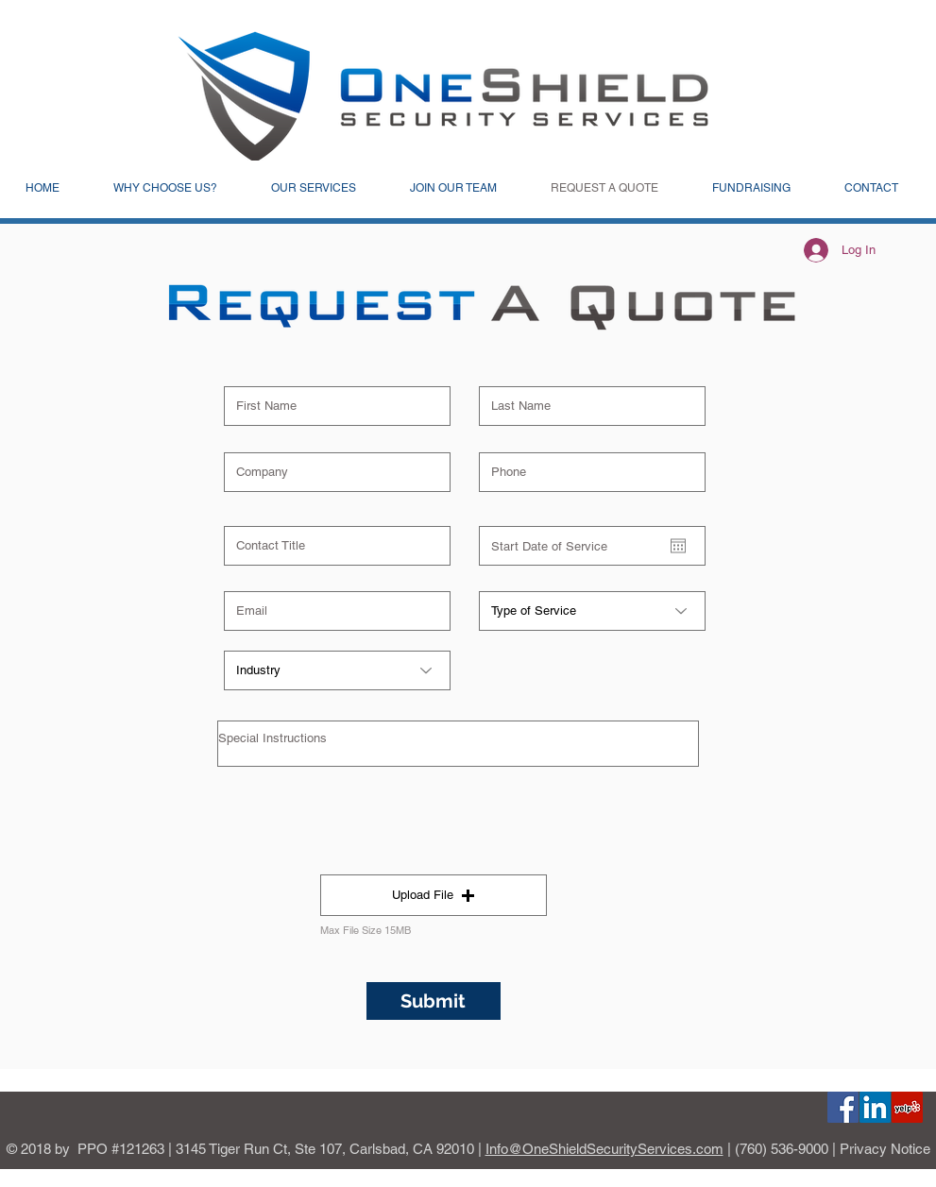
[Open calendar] (678, 545)
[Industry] (337, 670)
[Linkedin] (875, 1107)
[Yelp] (907, 1107)
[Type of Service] (592, 611)
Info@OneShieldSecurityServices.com (604, 1149)
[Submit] (433, 1001)
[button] (433, 895)
